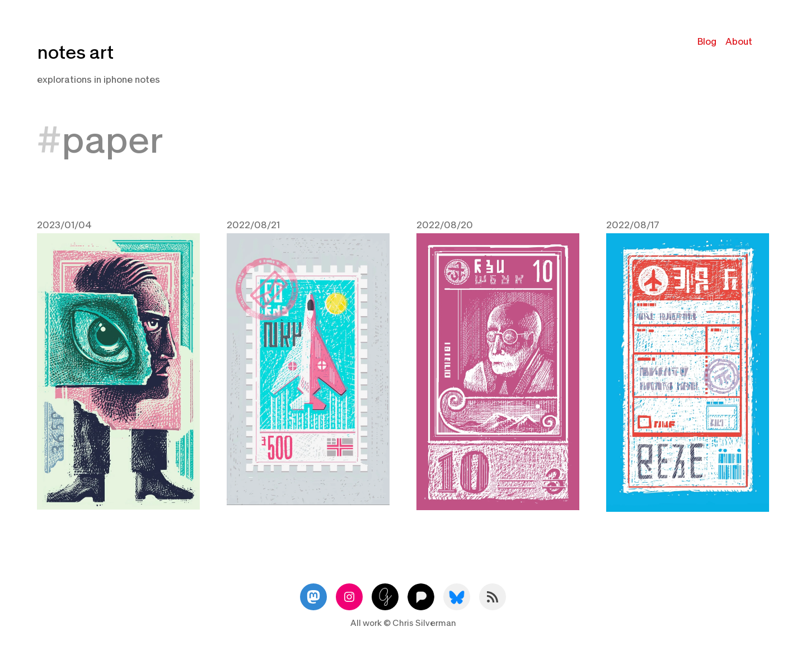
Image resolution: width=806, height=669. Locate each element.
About (738, 41)
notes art (75, 53)
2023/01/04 (64, 225)
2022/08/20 (444, 225)
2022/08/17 (632, 225)
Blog (706, 41)
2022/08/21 (253, 225)
